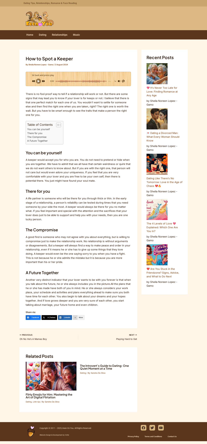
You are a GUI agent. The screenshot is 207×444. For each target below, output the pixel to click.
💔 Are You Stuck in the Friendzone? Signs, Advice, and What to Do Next (163, 272)
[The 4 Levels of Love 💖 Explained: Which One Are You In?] (157, 209)
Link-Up (36, 401)
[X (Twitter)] (49, 317)
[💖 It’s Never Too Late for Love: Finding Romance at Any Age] (157, 73)
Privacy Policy (133, 436)
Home (29, 34)
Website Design (45, 435)
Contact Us (172, 436)
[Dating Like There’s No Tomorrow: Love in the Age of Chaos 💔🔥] (157, 164)
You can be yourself (38, 129)
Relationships (59, 34)
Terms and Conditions (153, 436)
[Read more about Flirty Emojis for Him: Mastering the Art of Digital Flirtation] (51, 375)
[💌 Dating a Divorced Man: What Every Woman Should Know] (157, 118)
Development (57, 435)
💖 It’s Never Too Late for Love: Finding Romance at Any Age (162, 91)
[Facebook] (33, 317)
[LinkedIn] (65, 317)
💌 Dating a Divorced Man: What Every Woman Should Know (163, 137)
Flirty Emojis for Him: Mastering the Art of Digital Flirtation (49, 396)
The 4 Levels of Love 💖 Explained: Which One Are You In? (162, 227)
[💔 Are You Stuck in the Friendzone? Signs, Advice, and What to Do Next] (157, 254)
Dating (42, 34)
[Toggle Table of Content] (57, 125)
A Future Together (37, 140)
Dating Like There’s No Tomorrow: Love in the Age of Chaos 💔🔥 (164, 182)
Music (76, 34)
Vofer (67, 435)
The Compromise (36, 136)
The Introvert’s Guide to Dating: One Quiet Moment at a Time (104, 367)
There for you (34, 133)
